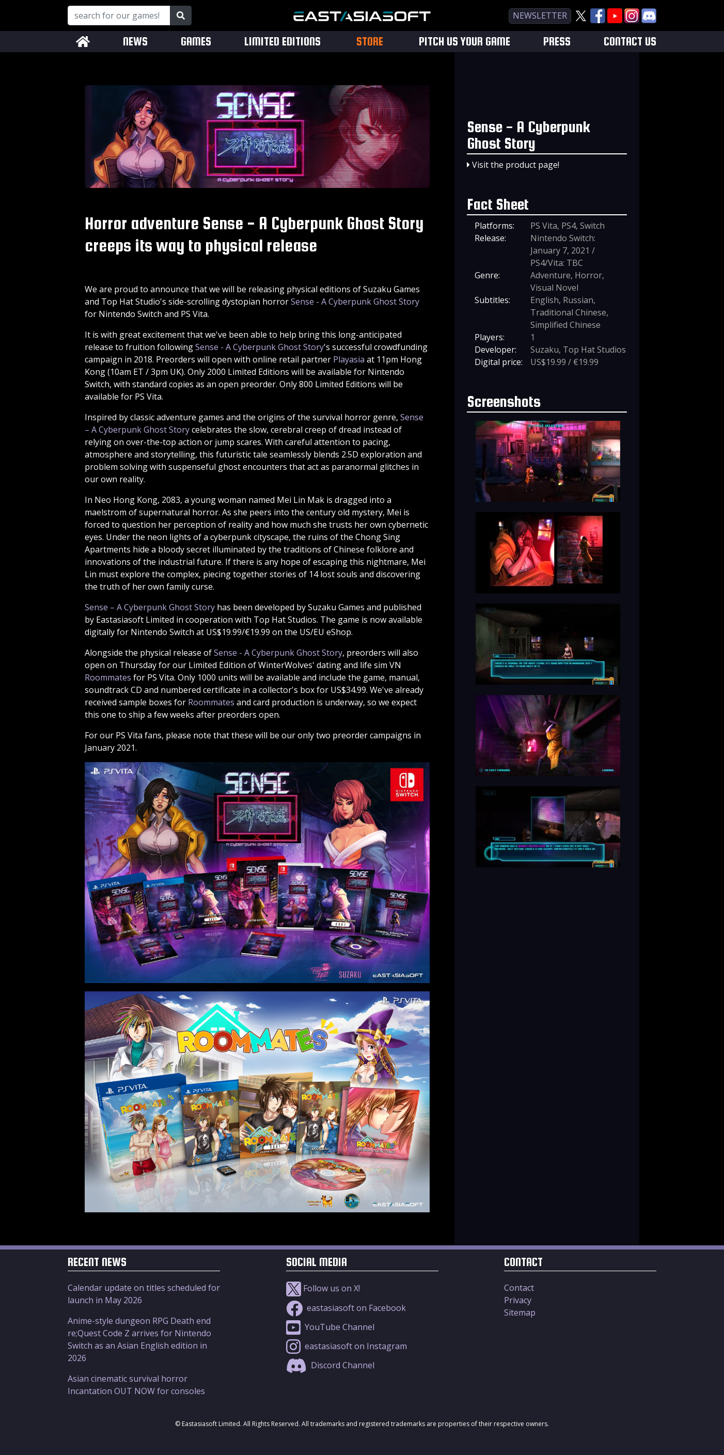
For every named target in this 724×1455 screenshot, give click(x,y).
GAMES (196, 41)
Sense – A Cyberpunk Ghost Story (150, 607)
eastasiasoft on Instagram (346, 1346)
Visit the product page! (515, 164)
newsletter (540, 15)
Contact (519, 1287)
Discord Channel (330, 1365)
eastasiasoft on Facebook (346, 1308)
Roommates (108, 677)
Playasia (349, 359)
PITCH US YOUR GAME (464, 41)
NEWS (135, 41)
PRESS (557, 41)
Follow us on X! (323, 1288)
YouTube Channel (330, 1327)
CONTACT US (630, 41)
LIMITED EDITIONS (282, 41)
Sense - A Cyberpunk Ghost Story (355, 301)
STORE (369, 41)
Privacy (517, 1300)
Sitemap (520, 1312)
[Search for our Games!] (119, 15)
